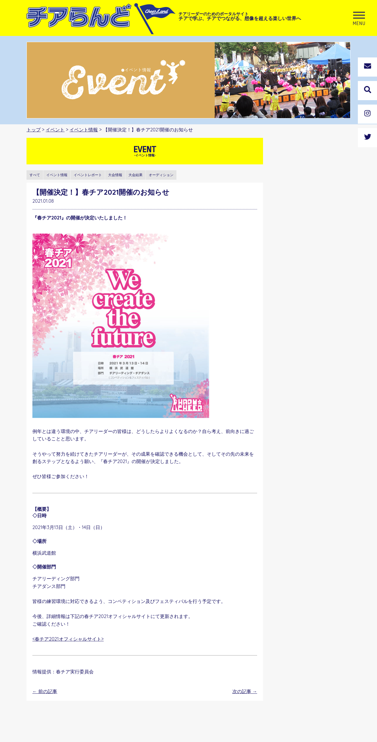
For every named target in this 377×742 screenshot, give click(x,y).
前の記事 (44, 691)
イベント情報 (84, 130)
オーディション (161, 175)
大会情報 (115, 175)
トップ (34, 130)
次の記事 (244, 691)
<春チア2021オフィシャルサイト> (68, 639)
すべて (34, 175)
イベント (55, 130)
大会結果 (135, 175)
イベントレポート (88, 175)
